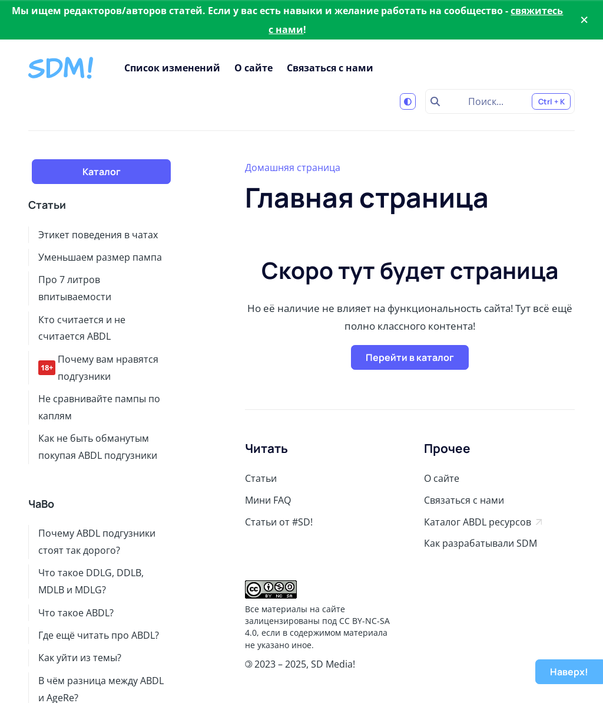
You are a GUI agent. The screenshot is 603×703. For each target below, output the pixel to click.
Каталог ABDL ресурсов (483, 521)
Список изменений (172, 67)
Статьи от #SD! (279, 521)
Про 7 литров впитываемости (74, 288)
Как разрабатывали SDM (480, 543)
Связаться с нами (330, 67)
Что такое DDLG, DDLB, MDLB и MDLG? (91, 581)
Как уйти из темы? (79, 657)
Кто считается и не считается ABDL (81, 328)
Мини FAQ (268, 500)
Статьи (47, 205)
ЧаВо (41, 504)
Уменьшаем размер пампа (100, 257)
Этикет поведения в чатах (98, 234)
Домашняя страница (292, 167)
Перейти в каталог (410, 357)
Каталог (101, 171)
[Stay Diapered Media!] (62, 68)
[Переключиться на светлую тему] (408, 101)
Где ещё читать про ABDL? (98, 635)
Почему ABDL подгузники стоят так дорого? (96, 542)
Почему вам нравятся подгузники (98, 368)
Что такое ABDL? (76, 612)
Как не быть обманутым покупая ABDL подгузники (97, 447)
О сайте (253, 67)
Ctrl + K (551, 101)
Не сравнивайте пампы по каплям (99, 407)
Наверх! (569, 671)
